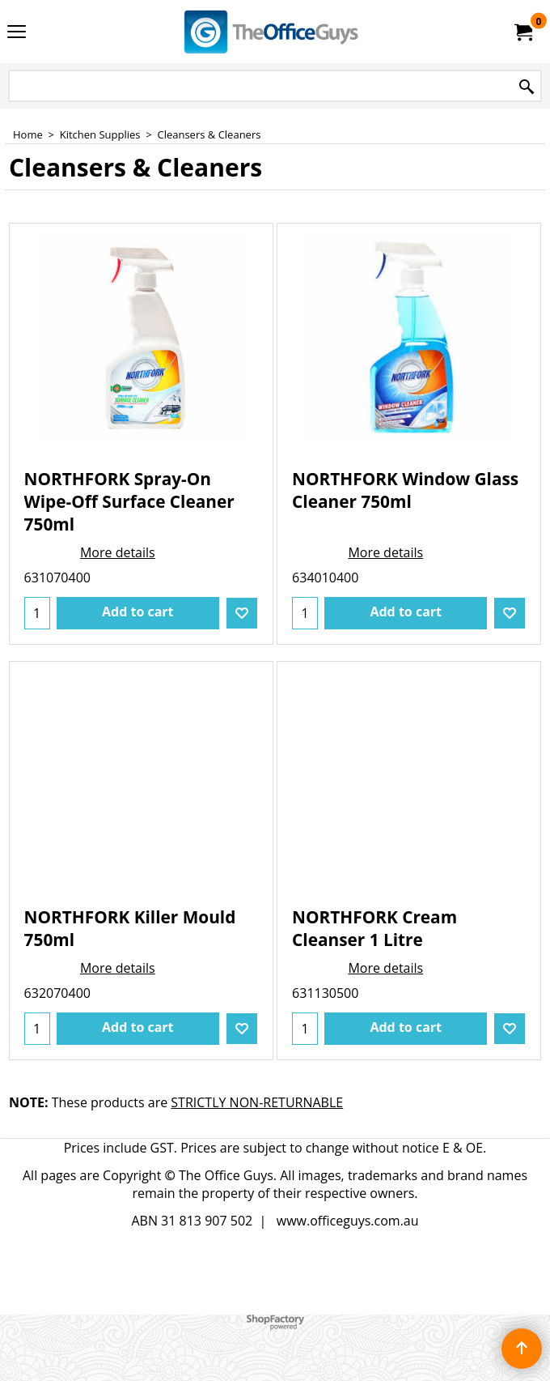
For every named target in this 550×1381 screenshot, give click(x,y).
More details (117, 552)
